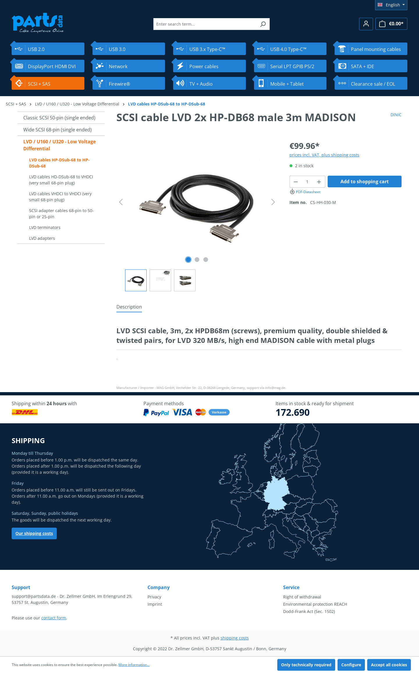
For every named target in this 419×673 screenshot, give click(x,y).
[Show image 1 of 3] (188, 259)
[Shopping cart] (391, 23)
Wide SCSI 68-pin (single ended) (57, 129)
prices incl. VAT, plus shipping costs (324, 155)
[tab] (129, 307)
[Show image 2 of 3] (197, 259)
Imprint (155, 604)
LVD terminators (45, 227)
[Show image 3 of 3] (205, 259)
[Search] (263, 24)
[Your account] (366, 24)
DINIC (396, 114)
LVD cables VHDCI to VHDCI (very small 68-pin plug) (60, 196)
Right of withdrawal (302, 597)
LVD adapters (42, 238)
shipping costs (235, 638)
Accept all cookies (389, 664)
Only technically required (306, 664)
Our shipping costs (34, 533)
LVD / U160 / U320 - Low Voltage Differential (59, 145)
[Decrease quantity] (296, 182)
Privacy (154, 597)
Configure (351, 664)
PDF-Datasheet (305, 191)
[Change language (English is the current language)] (391, 5)
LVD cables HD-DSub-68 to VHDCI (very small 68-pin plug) (61, 180)
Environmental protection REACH (315, 604)
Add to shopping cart (364, 181)
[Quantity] (307, 182)
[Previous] (120, 202)
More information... (134, 664)
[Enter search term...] (204, 24)
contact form (53, 618)
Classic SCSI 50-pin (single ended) (59, 117)
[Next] (273, 202)
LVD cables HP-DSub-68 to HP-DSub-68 (59, 163)
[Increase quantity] (319, 182)
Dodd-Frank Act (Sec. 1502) (309, 611)
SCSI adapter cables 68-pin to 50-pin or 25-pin (61, 213)
